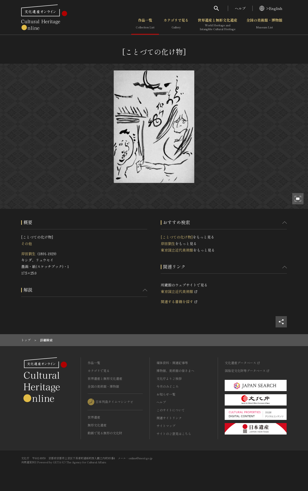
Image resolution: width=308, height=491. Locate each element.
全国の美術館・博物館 (264, 24)
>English (270, 8)
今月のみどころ (167, 386)
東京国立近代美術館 (177, 250)
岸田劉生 (28, 253)
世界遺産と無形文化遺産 (217, 24)
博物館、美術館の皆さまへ (175, 370)
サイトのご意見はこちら (173, 433)
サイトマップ (165, 425)
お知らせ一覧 (165, 394)
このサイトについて (170, 410)
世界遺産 (94, 417)
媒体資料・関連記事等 (172, 362)
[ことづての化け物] (177, 237)
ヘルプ (240, 8)
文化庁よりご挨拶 (169, 378)
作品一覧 (145, 24)
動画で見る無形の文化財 (105, 433)
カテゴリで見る (176, 24)
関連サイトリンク (169, 418)
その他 (26, 243)
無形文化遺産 (97, 425)
